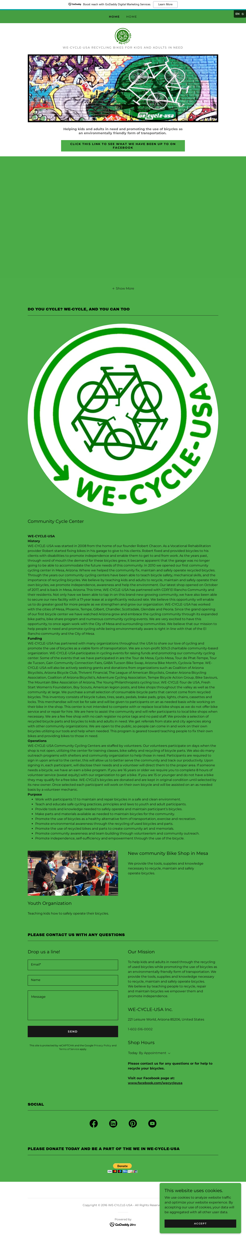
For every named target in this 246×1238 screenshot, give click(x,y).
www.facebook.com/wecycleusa (155, 1083)
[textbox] (73, 965)
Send (73, 1031)
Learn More (165, 4)
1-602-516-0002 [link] (140, 1029)
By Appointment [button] (152, 1053)
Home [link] (114, 16)
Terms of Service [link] (69, 1049)
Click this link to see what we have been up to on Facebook (123, 145)
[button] (123, 288)
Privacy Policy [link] (102, 1045)
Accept (200, 1223)
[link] (123, 36)
